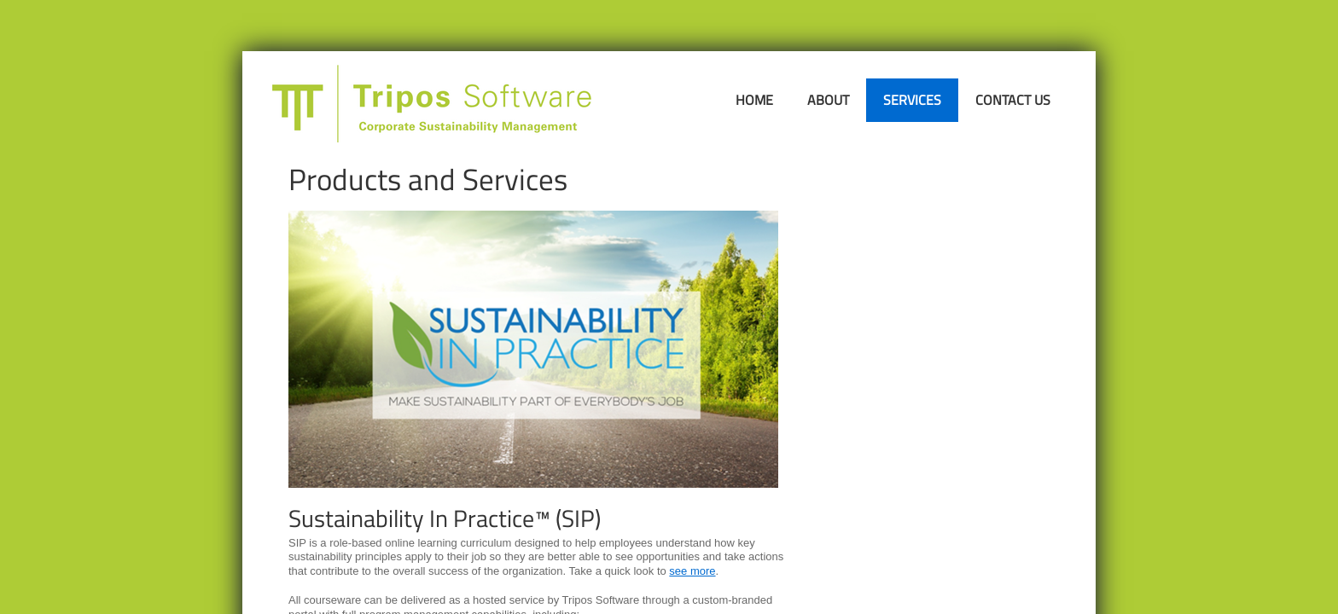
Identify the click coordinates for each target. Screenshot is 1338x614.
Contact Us (1012, 100)
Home (754, 100)
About (828, 100)
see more (692, 571)
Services (912, 100)
